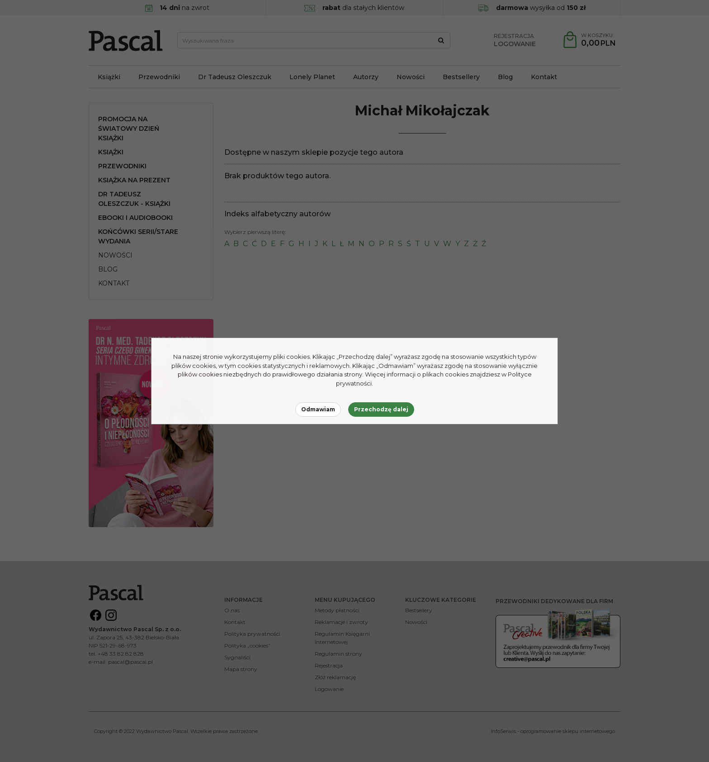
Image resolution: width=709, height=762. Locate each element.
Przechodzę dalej (381, 409)
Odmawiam (318, 409)
